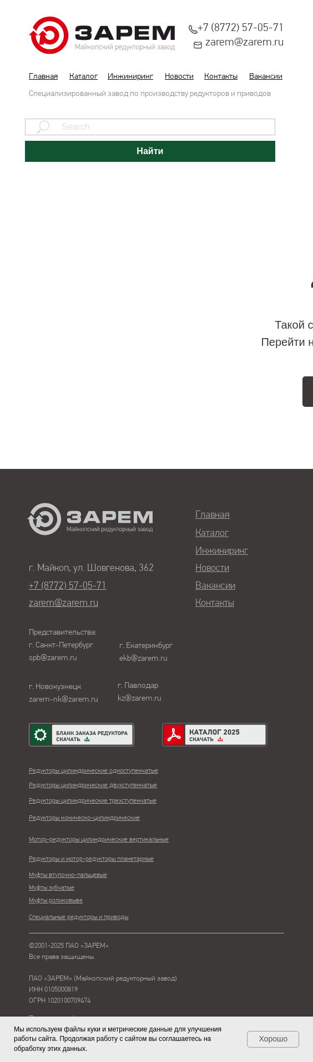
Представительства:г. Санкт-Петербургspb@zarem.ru (63, 645)
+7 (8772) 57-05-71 (241, 28)
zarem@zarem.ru (244, 42)
